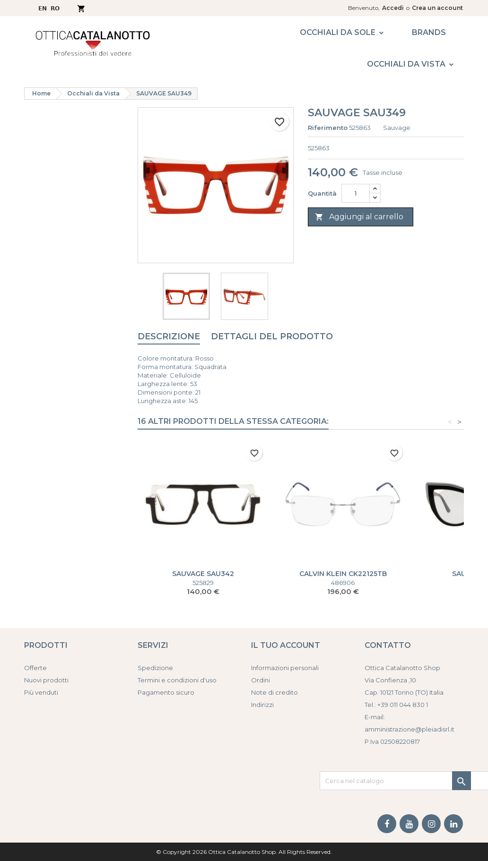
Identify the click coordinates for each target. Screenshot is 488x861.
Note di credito (274, 692)
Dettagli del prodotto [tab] (272, 336)
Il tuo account (285, 645)
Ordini (260, 680)
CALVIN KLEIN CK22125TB (343, 573)
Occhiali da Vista (406, 64)
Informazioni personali (285, 668)
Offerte (35, 668)
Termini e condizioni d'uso (177, 680)
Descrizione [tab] (169, 336)
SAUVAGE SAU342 (203, 573)
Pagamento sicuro (166, 692)
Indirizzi (262, 704)
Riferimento (328, 127)
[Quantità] (355, 193)
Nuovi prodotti (46, 680)
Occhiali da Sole (337, 32)
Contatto (388, 645)
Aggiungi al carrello (359, 217)
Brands (429, 32)
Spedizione (155, 668)
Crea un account (437, 7)
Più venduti (41, 692)
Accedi (393, 7)
